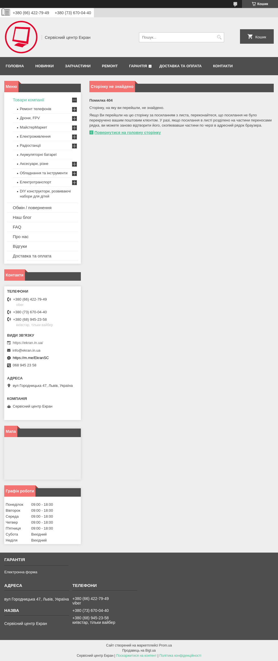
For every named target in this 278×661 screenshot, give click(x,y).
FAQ (17, 226)
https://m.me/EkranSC (31, 358)
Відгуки (20, 246)
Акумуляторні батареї (38, 154)
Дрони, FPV (30, 118)
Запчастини (77, 66)
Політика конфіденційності (180, 656)
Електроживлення (35, 136)
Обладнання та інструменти (44, 173)
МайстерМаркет (33, 127)
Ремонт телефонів (35, 109)
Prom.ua (165, 645)
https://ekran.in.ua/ (28, 343)
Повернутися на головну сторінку (127, 132)
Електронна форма (20, 572)
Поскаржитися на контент (136, 656)
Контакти (223, 66)
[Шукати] (219, 37)
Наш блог (22, 217)
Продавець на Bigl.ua (139, 650)
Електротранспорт (35, 182)
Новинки (44, 66)
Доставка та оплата (180, 66)
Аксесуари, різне (34, 163)
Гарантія (138, 66)
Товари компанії (28, 99)
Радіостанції (30, 145)
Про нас (21, 236)
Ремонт (110, 66)
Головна (15, 66)
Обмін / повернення (32, 207)
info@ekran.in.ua (26, 350)
